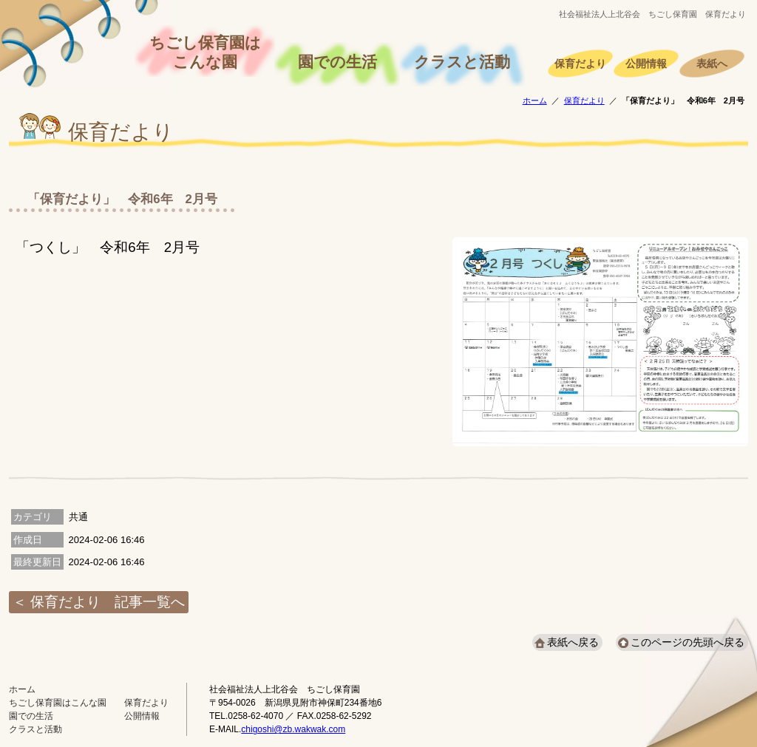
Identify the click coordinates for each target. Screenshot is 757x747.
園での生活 (337, 62)
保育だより (580, 63)
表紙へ (711, 63)
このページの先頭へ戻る (687, 642)
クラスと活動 (462, 62)
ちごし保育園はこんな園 (205, 52)
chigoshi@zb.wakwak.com (293, 729)
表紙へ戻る (573, 642)
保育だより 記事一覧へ (107, 602)
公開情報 (646, 63)
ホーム (535, 100)
